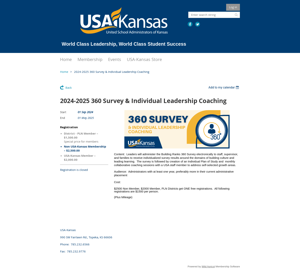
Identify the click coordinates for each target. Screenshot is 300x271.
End (62, 118)
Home (64, 72)
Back (68, 87)
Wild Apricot (208, 266)
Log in (233, 7)
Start (63, 112)
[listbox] (224, 87)
